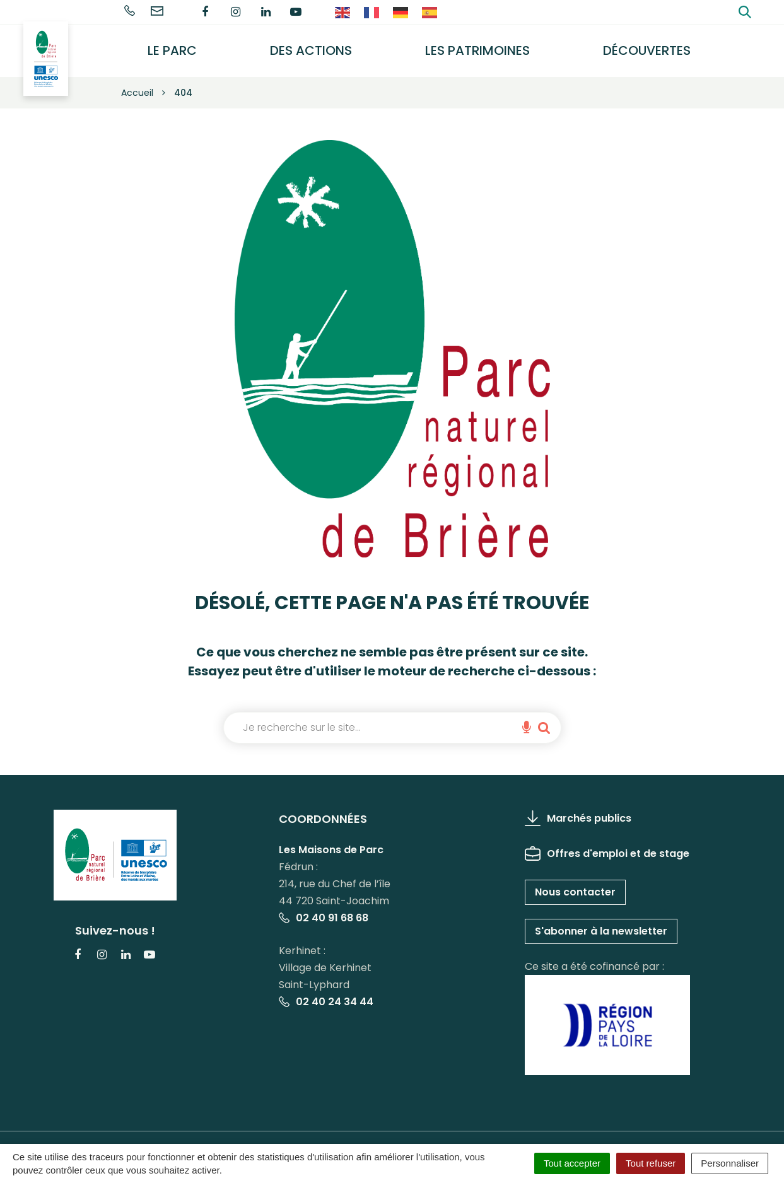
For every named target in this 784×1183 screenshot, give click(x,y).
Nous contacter (575, 882)
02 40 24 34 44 (326, 993)
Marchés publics (578, 809)
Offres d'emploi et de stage (607, 844)
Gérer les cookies (141, 1138)
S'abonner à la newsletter (601, 921)
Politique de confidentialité (356, 1138)
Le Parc (185, 46)
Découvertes (650, 46)
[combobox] (371, 718)
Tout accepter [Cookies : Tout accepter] (572, 1163)
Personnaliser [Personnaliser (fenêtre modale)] (730, 1163)
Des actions (320, 46)
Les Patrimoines (483, 46)
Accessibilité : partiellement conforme (594, 1138)
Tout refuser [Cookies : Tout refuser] (651, 1163)
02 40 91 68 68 (323, 909)
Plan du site (462, 1138)
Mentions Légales (237, 1138)
